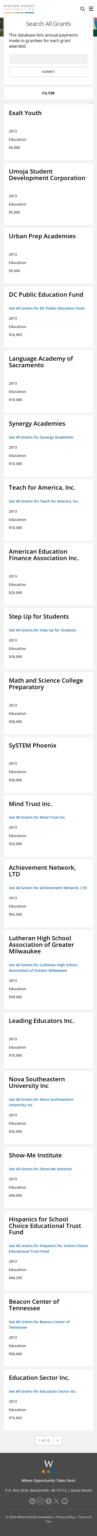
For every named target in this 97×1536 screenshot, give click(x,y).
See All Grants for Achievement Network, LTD (48, 887)
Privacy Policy (65, 1517)
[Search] (82, 9)
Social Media (81, 1490)
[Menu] (91, 9)
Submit (48, 72)
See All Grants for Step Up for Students (42, 630)
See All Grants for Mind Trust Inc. (37, 817)
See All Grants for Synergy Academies (41, 437)
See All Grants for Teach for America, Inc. (44, 501)
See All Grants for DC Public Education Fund (46, 308)
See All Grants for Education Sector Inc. (43, 1391)
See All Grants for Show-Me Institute (40, 1168)
